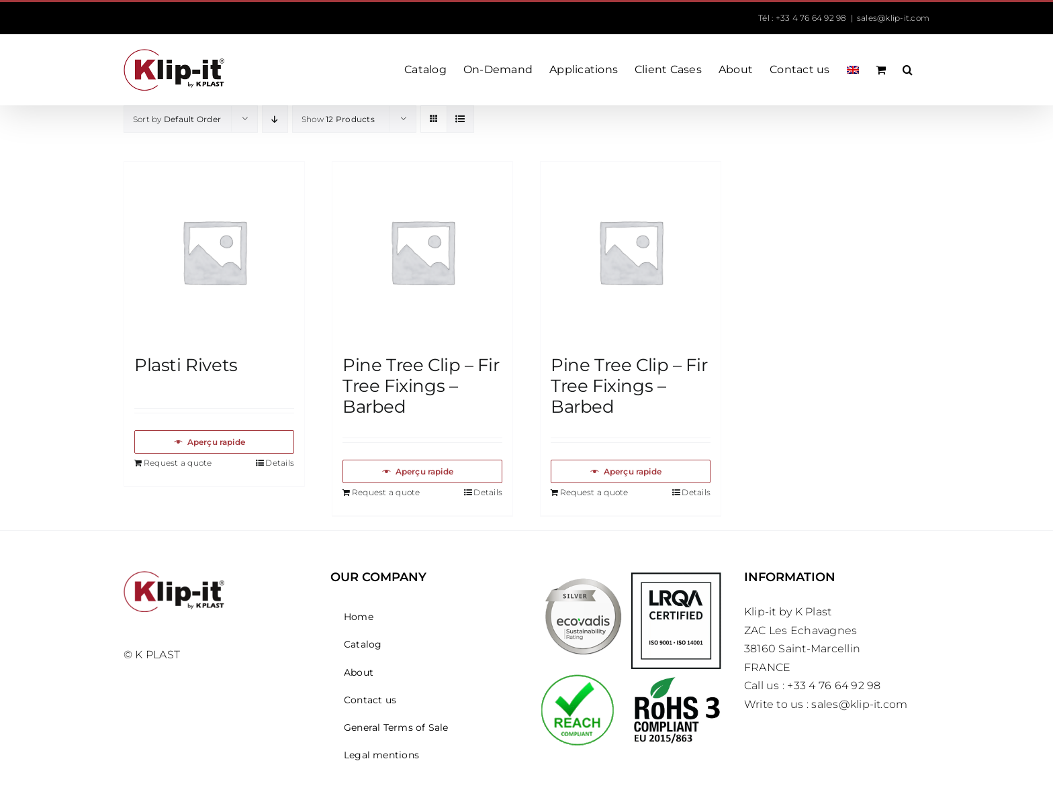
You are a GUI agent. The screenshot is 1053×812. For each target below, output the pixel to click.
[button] (908, 70)
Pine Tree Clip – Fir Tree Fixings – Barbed (420, 385)
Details (279, 463)
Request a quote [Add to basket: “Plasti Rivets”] (178, 463)
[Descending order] (275, 119)
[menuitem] (853, 70)
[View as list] (460, 119)
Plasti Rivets (186, 365)
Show (338, 119)
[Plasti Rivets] (214, 252)
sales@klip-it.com (893, 18)
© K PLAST (152, 654)
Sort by (177, 119)
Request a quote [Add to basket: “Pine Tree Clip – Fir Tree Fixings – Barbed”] (386, 492)
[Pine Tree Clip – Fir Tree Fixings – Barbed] (422, 252)
